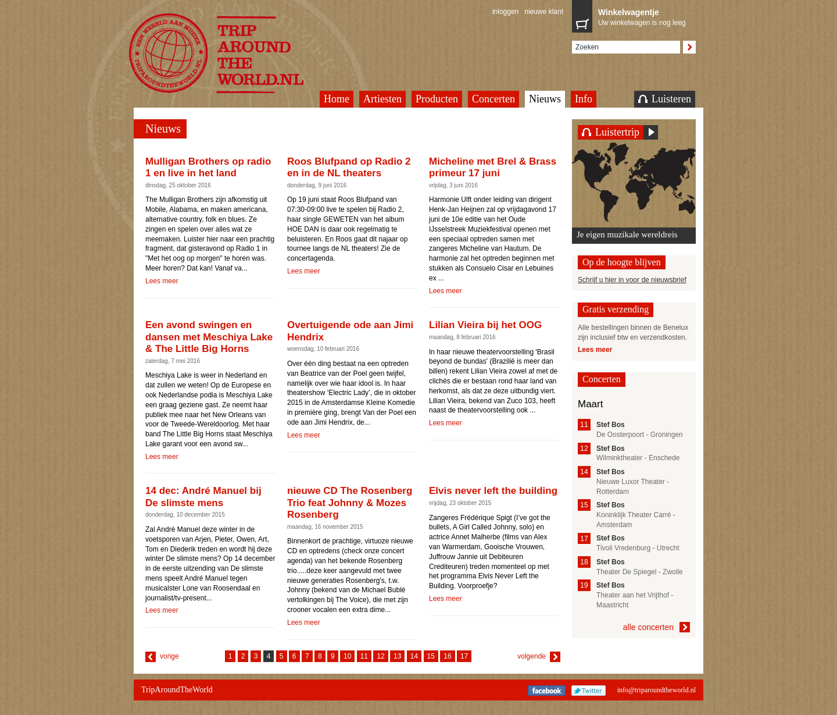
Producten (437, 99)
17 (464, 656)
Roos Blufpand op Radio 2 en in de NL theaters (349, 167)
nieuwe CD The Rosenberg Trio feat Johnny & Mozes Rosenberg (349, 502)
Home (336, 99)
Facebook (547, 690)
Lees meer (161, 281)
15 (431, 656)
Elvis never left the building (493, 490)
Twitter (588, 690)
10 (347, 656)
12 (380, 656)
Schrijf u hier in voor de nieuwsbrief (632, 280)
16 (447, 656)
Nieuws (545, 99)
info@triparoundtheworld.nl (656, 690)
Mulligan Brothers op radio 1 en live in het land (208, 167)
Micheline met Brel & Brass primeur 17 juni (492, 167)
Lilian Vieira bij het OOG (485, 324)
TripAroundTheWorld (230, 53)
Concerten (493, 99)
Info (583, 99)
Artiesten (382, 99)
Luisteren (664, 99)
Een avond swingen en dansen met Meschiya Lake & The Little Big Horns (209, 336)
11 (364, 656)
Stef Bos (610, 425)
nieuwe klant (543, 12)
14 (414, 656)
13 (397, 656)
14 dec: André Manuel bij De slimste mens (203, 496)
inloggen (505, 12)
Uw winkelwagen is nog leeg (644, 16)
